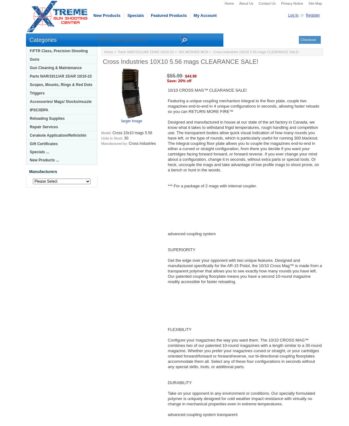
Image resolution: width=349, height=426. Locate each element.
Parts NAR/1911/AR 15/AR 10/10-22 (61, 76)
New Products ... (44, 160)
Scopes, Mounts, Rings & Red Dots (61, 85)
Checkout (308, 40)
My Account (205, 15)
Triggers (37, 93)
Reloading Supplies (47, 118)
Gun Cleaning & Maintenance (56, 68)
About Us (246, 3)
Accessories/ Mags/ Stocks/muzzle (60, 101)
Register (313, 15)
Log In (293, 15)
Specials (136, 15)
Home (229, 3)
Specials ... (39, 152)
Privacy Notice (292, 3)
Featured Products (169, 15)
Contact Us (267, 3)
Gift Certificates (44, 144)
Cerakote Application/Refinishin (58, 135)
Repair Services (44, 127)
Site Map (315, 3)
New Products (107, 15)
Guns (34, 59)
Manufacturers (43, 171)
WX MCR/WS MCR (193, 52)
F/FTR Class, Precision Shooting (59, 51)
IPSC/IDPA (39, 110)
